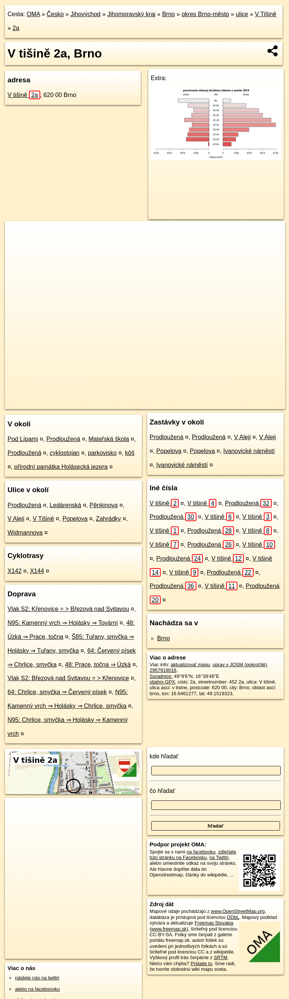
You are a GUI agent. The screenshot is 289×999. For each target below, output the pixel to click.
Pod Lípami (23, 439)
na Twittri (218, 857)
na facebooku (201, 852)
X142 (14, 571)
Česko (55, 14)
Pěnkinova (104, 505)
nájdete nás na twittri (37, 978)
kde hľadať (164, 756)
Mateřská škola (108, 439)
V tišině (24, 95)
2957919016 (163, 670)
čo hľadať (162, 791)
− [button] (17, 245)
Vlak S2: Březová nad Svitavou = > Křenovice (68, 678)
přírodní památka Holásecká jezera (61, 467)
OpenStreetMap (155, 403)
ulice (242, 14)
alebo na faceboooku (37, 989)
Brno (168, 14)
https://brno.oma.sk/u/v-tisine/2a (251, 403)
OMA (33, 14)
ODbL (233, 917)
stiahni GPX (162, 682)
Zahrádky (108, 518)
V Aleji (16, 518)
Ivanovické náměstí (249, 451)
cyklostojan (64, 453)
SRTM (220, 957)
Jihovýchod (85, 14)
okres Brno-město (205, 14)
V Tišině (265, 14)
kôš (129, 453)
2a (15, 28)
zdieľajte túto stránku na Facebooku (193, 854)
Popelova (75, 518)
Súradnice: (161, 676)
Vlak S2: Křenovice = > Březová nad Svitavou (68, 609)
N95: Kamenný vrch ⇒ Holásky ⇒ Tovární (63, 623)
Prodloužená (63, 439)
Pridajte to (201, 963)
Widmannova (25, 532)
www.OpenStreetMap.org (238, 911)
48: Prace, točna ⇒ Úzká (98, 664)
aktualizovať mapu (190, 664)
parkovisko (102, 453)
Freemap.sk (194, 403)
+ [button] (17, 234)
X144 (37, 571)
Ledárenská (65, 505)
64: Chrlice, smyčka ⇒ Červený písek (57, 692)
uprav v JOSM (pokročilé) (240, 664)
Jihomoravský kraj (131, 14)
